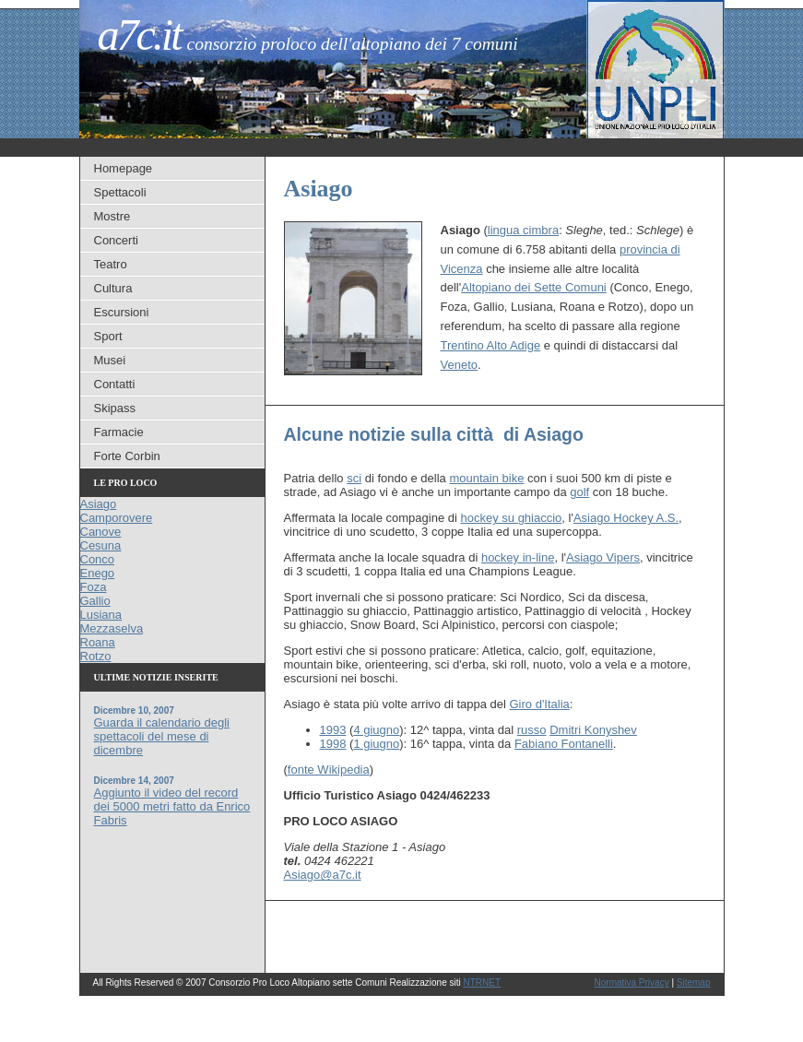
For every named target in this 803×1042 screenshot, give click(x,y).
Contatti (115, 384)
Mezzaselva (112, 628)
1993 (333, 730)
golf (579, 492)
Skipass (115, 408)
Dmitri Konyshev (593, 730)
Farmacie (119, 432)
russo (532, 730)
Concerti (116, 240)
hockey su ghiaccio (510, 518)
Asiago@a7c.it (322, 875)
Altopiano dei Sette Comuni (534, 287)
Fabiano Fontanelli (563, 744)
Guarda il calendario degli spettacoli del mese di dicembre (162, 736)
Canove (101, 532)
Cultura (113, 288)
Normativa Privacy (632, 982)
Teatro (110, 264)
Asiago (98, 504)
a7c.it (139, 34)
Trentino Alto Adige (491, 345)
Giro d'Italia (539, 704)
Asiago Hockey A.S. (626, 518)
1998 (333, 744)
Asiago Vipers (603, 557)
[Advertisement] (481, 928)
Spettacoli (120, 192)
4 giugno (376, 730)
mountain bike (486, 478)
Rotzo (96, 656)
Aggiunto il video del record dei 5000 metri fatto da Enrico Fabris (172, 806)
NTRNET (483, 982)
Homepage (123, 168)
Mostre (112, 216)
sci (354, 478)
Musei (110, 360)
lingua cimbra (523, 230)
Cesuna (101, 545)
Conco (97, 559)
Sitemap (694, 982)
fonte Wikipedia (329, 769)
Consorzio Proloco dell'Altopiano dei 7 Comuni (351, 43)
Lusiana (101, 615)
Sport (108, 336)
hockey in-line (518, 557)
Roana (97, 642)
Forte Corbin (127, 456)
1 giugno (376, 744)
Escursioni (121, 312)
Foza (93, 587)
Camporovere (116, 518)
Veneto (459, 365)
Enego (97, 573)
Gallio (95, 601)
